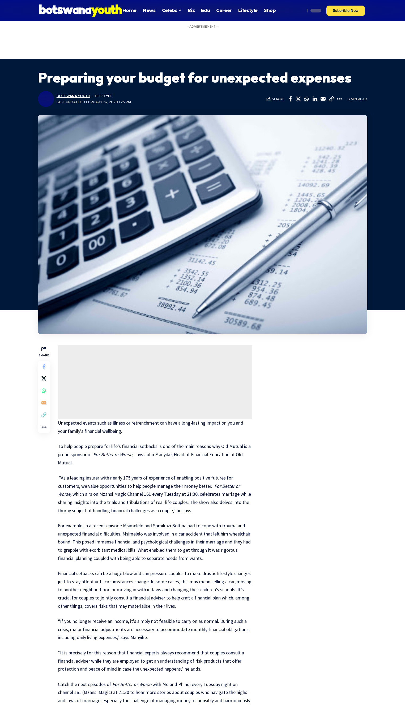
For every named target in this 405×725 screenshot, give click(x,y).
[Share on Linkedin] (315, 99)
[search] (300, 10)
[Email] (323, 99)
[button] (345, 11)
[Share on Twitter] (298, 99)
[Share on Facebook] (290, 99)
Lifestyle (104, 96)
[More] (339, 99)
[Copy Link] (331, 99)
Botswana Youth (74, 96)
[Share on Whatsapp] (306, 99)
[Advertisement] (155, 382)
